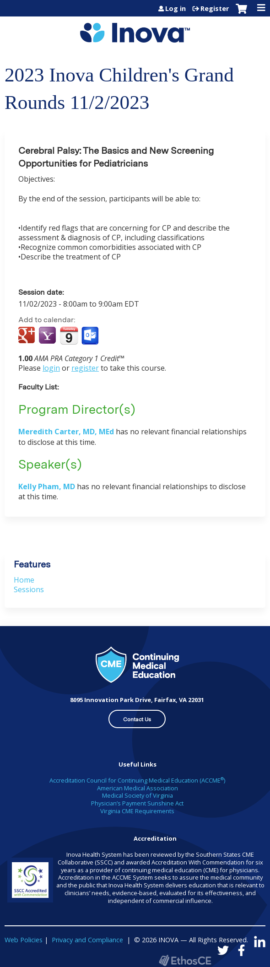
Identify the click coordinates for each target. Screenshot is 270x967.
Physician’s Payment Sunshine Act (137, 803)
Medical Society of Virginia (137, 795)
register (85, 368)
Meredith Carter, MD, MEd (66, 432)
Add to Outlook (90, 336)
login (51, 368)
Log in (175, 8)
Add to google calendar (27, 336)
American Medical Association (137, 788)
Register (214, 8)
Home (24, 580)
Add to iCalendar (68, 335)
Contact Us (137, 719)
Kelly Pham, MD (46, 486)
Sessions (29, 589)
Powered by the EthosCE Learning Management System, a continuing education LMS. (184, 960)
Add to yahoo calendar (48, 336)
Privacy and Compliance (87, 939)
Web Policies (24, 939)
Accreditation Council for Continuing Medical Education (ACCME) (137, 780)
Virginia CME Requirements (137, 811)
